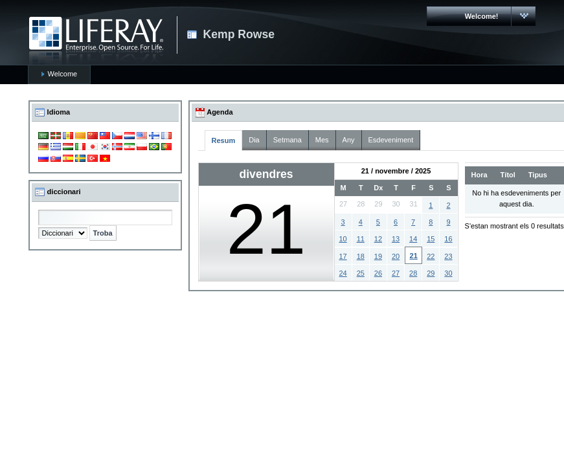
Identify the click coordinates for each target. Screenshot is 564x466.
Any (349, 140)
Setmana (287, 140)
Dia (254, 140)
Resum (224, 140)
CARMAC (96, 40)
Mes (322, 140)
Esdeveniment (391, 140)
